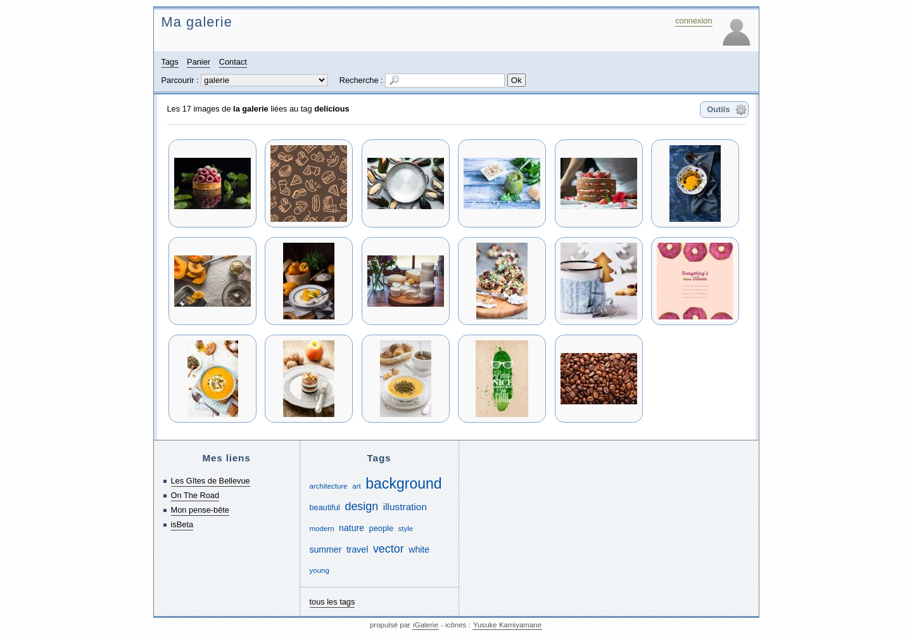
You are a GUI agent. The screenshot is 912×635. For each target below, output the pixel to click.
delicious (331, 108)
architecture (329, 486)
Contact (233, 62)
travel (357, 549)
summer (326, 549)
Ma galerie (197, 22)
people (381, 528)
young (319, 570)
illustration (405, 506)
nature (351, 528)
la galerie (251, 108)
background (403, 483)
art (356, 486)
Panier (198, 62)
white (418, 549)
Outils (718, 109)
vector (388, 548)
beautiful (325, 507)
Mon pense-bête (200, 510)
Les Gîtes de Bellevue (210, 480)
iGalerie (425, 625)
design (361, 506)
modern (322, 528)
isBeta (182, 524)
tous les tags (332, 601)
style (406, 528)
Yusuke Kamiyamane (507, 625)
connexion (693, 20)
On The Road (195, 495)
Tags (170, 62)
